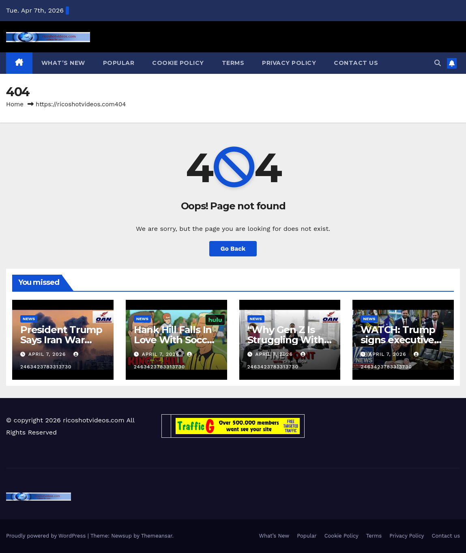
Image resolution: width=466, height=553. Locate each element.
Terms (233, 63)
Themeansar (156, 536)
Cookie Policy (178, 63)
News (29, 318)
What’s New (63, 63)
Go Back (233, 248)
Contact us (356, 63)
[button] (437, 63)
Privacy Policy (289, 63)
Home (15, 104)
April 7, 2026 (48, 354)
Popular (119, 63)
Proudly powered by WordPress (47, 536)
